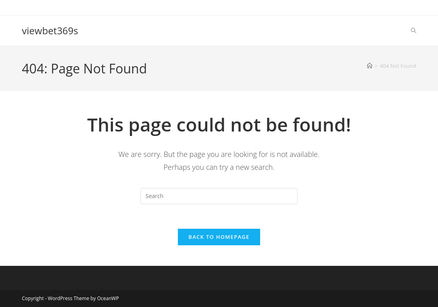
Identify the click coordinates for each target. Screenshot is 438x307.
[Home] (369, 65)
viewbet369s (50, 30)
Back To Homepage (218, 236)
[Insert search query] (219, 196)
